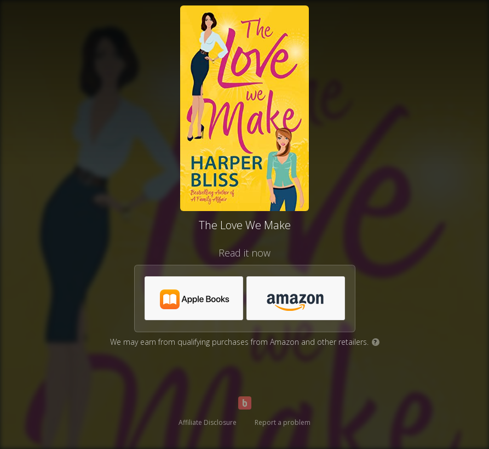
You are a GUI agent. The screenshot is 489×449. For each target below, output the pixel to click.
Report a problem (282, 422)
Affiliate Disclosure (208, 422)
